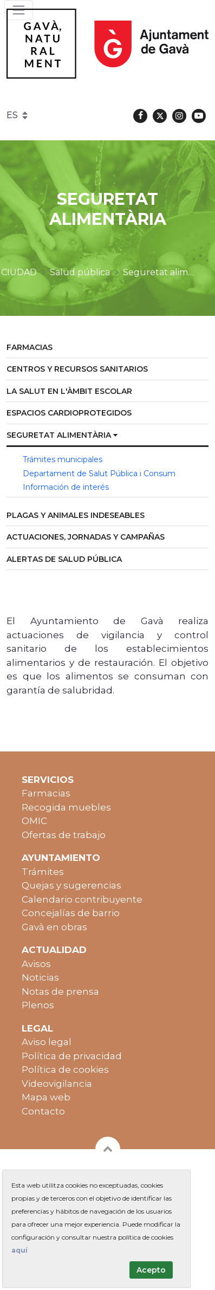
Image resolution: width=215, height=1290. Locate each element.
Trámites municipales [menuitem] (62, 459)
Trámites (43, 871)
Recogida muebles (66, 807)
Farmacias (46, 793)
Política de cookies (65, 1069)
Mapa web (46, 1097)
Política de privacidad (72, 1056)
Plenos (38, 1005)
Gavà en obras (54, 927)
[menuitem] (107, 348)
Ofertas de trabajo (64, 834)
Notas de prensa (60, 991)
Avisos (36, 963)
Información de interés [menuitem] (66, 487)
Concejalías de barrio (71, 912)
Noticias (40, 977)
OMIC (34, 820)
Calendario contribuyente (82, 899)
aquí (19, 1250)
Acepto (151, 1270)
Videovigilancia (57, 1083)
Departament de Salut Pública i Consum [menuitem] (99, 473)
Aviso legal (46, 1041)
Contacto (43, 1111)
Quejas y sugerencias (71, 885)
